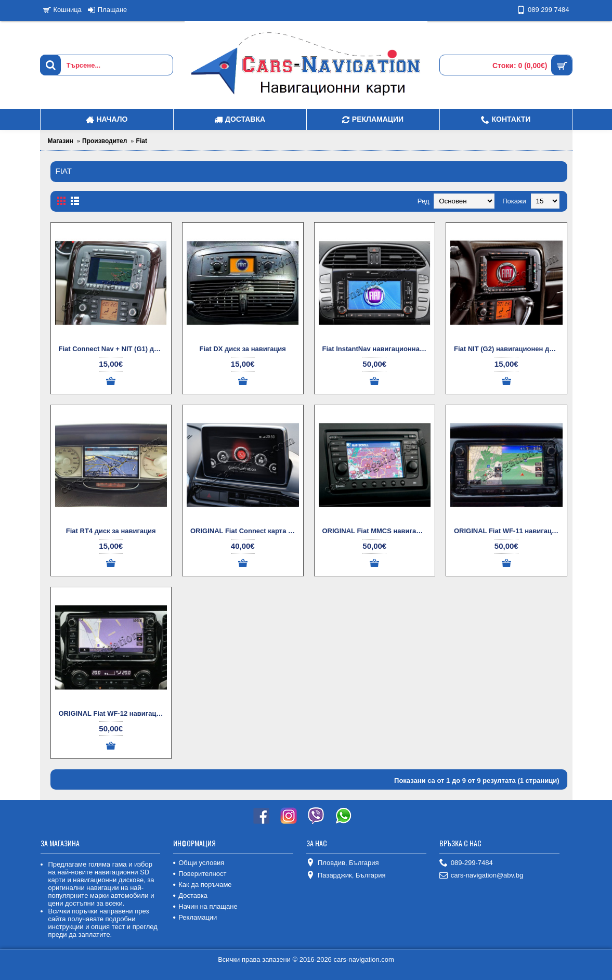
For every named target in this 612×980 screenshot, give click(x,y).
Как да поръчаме (202, 884)
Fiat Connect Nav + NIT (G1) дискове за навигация (113, 349)
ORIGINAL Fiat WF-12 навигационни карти (113, 713)
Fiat (141, 141)
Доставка (190, 895)
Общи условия (198, 863)
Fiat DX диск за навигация (243, 349)
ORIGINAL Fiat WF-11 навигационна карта (508, 531)
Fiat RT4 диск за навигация (111, 531)
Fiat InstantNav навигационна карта (376, 349)
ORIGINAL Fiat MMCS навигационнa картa (376, 531)
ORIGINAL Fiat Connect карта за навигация (244, 531)
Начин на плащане (205, 906)
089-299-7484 (466, 863)
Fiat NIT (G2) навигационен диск (507, 349)
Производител (104, 141)
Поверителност (199, 874)
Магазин (60, 141)
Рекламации (195, 917)
